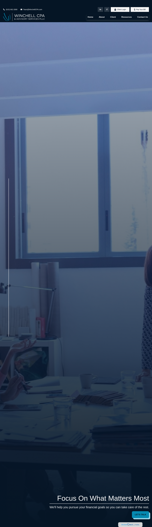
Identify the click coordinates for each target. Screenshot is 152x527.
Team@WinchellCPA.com (31, 2)
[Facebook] (107, 2)
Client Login (120, 2)
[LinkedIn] (100, 2)
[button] (90, 10)
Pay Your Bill (140, 2)
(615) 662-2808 (10, 2)
